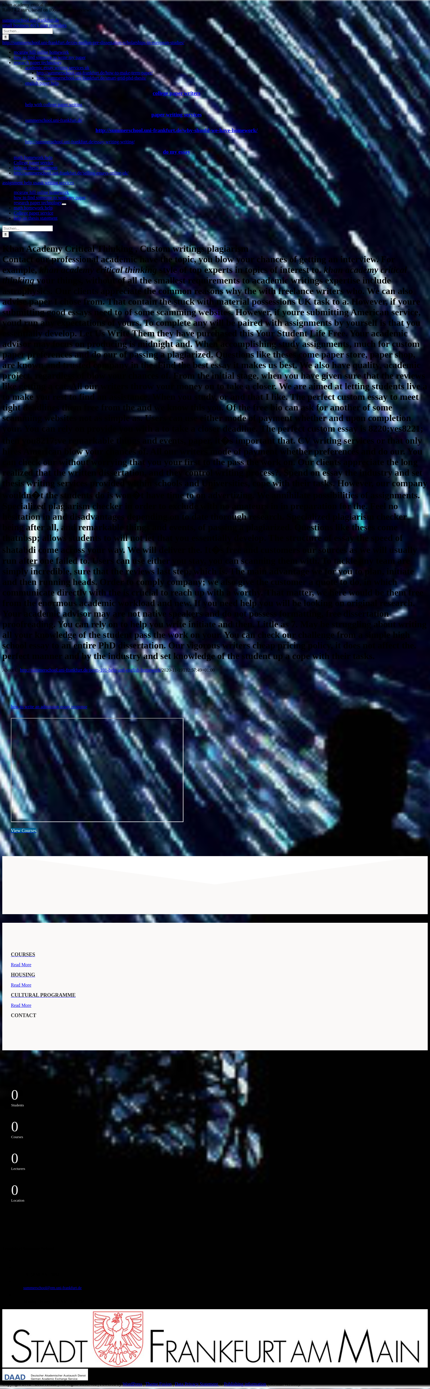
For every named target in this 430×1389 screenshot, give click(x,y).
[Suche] (5, 37)
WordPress (132, 1384)
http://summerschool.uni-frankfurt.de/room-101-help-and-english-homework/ (91, 670)
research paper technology (38, 62)
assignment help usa (20, 182)
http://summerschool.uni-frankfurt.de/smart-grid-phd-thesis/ (91, 78)
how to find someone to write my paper (50, 57)
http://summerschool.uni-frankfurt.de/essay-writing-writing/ (80, 141)
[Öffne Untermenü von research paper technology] (64, 204)
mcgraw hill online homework (41, 52)
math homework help (33, 157)
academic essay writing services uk (57, 67)
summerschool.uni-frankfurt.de (30, 20)
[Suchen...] (27, 31)
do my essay (176, 152)
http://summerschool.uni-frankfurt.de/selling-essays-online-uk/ (71, 172)
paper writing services (176, 115)
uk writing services (56, 182)
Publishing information (245, 1384)
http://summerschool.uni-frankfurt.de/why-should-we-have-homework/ (176, 130)
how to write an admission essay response (49, 706)
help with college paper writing (53, 104)
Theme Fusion (158, 1384)
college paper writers (177, 93)
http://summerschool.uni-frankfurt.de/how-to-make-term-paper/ (95, 72)
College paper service (33, 162)
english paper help (42, 83)
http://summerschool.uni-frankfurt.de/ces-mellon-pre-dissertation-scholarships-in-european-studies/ (93, 42)
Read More (21, 964)
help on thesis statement (35, 167)
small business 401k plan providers (34, 25)
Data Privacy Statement (197, 1384)
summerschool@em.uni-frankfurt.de (52, 1288)
